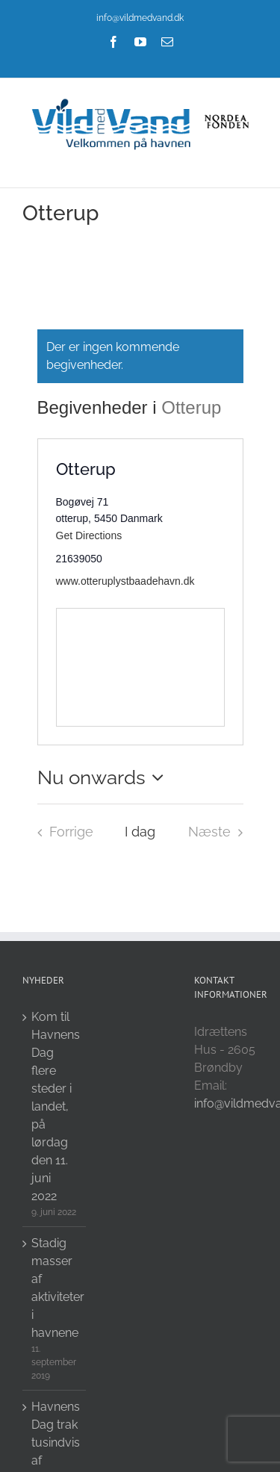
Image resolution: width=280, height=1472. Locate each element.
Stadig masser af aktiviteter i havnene (54, 1288)
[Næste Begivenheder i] (219, 832)
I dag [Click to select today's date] (140, 831)
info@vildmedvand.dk (140, 18)
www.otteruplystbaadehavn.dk (125, 581)
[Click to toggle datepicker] (104, 777)
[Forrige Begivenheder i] (61, 832)
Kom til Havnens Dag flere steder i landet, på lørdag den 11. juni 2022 (54, 1106)
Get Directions (89, 535)
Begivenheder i (99, 407)
